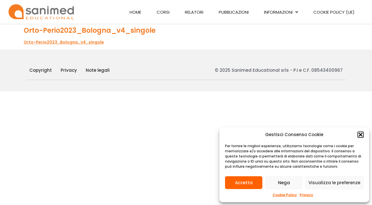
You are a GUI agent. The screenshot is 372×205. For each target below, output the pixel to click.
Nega (284, 183)
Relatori (194, 12)
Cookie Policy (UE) (334, 12)
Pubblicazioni (234, 12)
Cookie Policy (285, 194)
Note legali (98, 70)
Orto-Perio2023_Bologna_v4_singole (64, 42)
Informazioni (281, 12)
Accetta (244, 183)
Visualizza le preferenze (334, 183)
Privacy (306, 194)
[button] (360, 135)
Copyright (40, 70)
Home (135, 12)
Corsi (163, 12)
